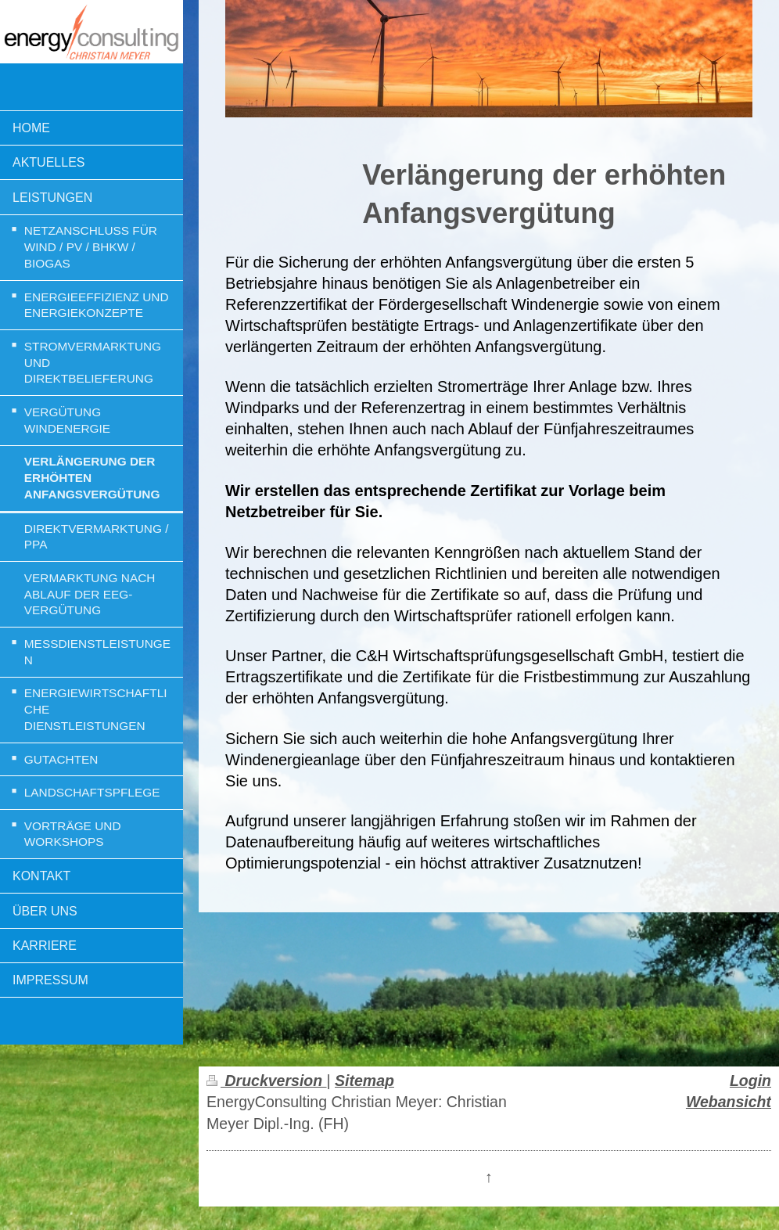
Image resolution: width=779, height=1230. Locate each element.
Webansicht (728, 1101)
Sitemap (364, 1080)
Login (750, 1080)
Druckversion (266, 1080)
